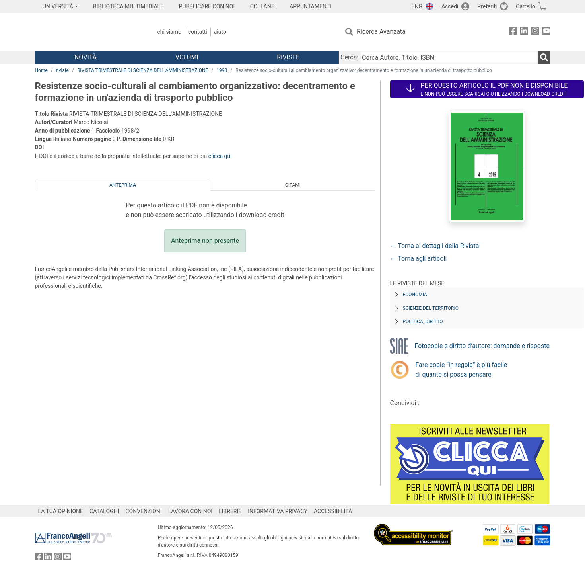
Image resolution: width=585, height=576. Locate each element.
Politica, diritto (423, 321)
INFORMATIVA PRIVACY (277, 511)
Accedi (450, 6)
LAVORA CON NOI (190, 511)
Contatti (197, 32)
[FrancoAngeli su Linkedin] (524, 32)
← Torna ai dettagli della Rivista (434, 246)
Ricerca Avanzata (381, 31)
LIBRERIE (230, 511)
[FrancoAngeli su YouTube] (546, 32)
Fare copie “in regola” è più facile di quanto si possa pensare (461, 369)
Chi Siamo (169, 32)
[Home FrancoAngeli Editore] (87, 32)
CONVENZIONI (143, 511)
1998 (221, 70)
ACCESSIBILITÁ (333, 511)
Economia (415, 294)
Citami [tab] (293, 185)
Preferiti (487, 6)
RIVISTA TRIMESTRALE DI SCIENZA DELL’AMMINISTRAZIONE (142, 70)
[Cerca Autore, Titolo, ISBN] (448, 57)
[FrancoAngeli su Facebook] (513, 32)
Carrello (525, 6)
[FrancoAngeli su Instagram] (535, 32)
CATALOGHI (104, 511)
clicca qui (220, 156)
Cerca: (349, 57)
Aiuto (220, 32)
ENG (417, 6)
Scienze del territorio (431, 308)
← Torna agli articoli (418, 258)
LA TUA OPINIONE (61, 511)
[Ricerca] (544, 57)
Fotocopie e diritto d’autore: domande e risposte (482, 346)
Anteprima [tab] (122, 185)
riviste (62, 70)
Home (41, 70)
